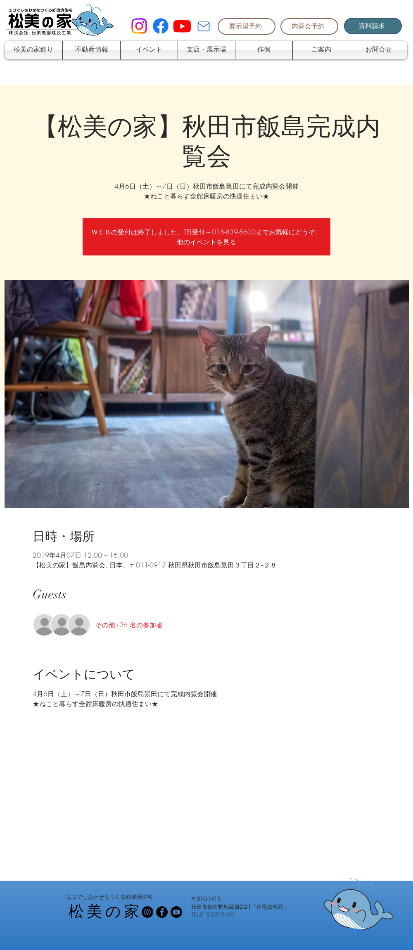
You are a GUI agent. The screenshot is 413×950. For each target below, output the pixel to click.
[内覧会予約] (309, 26)
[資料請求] (373, 26)
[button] (91, 50)
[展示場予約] (246, 26)
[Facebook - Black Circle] (162, 912)
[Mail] (203, 26)
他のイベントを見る (206, 241)
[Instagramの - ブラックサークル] (147, 912)
